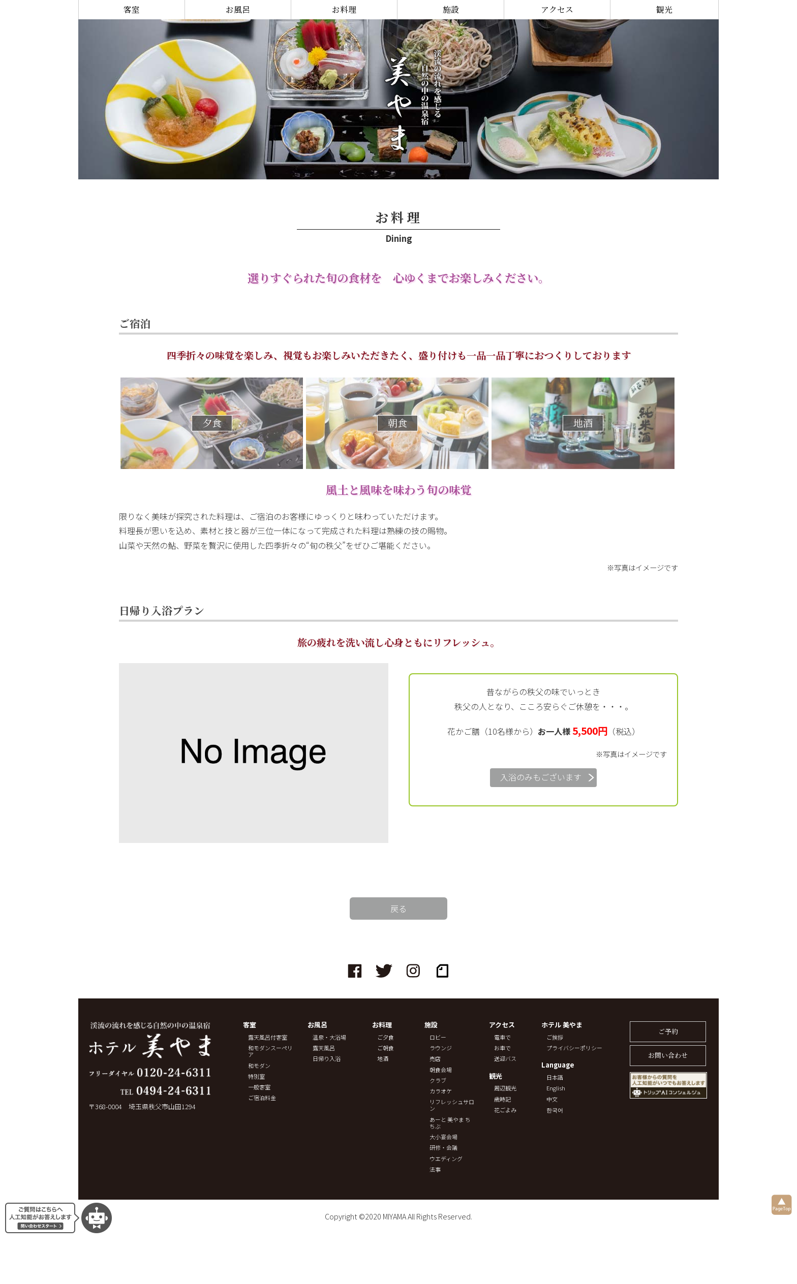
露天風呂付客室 (267, 1037)
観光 (664, 9)
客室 (132, 9)
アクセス (557, 9)
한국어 (554, 1110)
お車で (502, 1048)
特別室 (256, 1076)
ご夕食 (385, 1037)
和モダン (259, 1065)
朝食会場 (441, 1070)
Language (557, 1065)
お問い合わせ (668, 1055)
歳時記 (502, 1099)
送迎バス (505, 1058)
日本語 (554, 1077)
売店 (435, 1058)
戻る (398, 908)
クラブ (438, 1080)
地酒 (382, 1058)
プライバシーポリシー (574, 1048)
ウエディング (446, 1158)
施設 (451, 9)
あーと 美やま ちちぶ (450, 1123)
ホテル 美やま (562, 1025)
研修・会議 (443, 1147)
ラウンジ (441, 1048)
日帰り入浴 (327, 1058)
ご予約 (668, 1031)
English (555, 1088)
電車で (502, 1037)
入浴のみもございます (540, 777)
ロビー (438, 1037)
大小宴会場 (443, 1137)
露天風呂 (324, 1048)
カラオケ (441, 1091)
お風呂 (238, 9)
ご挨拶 (554, 1037)
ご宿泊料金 (262, 1097)
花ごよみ (505, 1110)
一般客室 (259, 1087)
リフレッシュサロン (452, 1105)
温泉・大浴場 (329, 1037)
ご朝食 (385, 1048)
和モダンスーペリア (270, 1051)
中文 (552, 1099)
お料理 (344, 9)
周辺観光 (505, 1088)
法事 (435, 1169)
